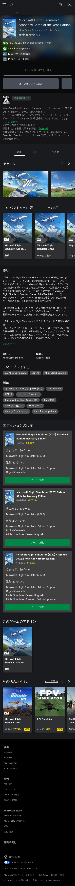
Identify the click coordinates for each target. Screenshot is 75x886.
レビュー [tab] (37, 151)
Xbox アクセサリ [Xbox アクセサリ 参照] (11, 768)
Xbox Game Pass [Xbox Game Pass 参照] (10, 763)
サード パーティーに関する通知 (17, 880)
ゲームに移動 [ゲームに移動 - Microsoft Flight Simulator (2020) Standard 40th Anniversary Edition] (37, 480)
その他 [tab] (55, 151)
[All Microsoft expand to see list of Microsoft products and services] (4, 5)
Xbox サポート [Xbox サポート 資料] (10, 784)
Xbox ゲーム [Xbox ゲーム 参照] (9, 757)
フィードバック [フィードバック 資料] (10, 789)
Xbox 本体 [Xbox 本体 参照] (8, 752)
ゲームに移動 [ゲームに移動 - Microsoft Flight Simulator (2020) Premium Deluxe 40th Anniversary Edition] (37, 607)
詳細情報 (13, 121)
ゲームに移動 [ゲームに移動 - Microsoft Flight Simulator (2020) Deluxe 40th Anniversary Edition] (37, 542)
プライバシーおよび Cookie (37, 875)
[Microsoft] (37, 3)
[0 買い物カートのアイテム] (62, 5)
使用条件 (54, 875)
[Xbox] (9, 12)
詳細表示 (9, 343)
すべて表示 (51, 207)
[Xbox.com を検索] (12, 4)
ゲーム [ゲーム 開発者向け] (7, 847)
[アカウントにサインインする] (70, 5)
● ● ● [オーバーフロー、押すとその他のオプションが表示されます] (67, 83)
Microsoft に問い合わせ (13, 875)
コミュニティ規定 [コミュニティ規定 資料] (11, 794)
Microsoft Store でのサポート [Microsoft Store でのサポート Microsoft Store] (16, 821)
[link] (17, 236)
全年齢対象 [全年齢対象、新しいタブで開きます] (21, 98)
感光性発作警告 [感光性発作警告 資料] (10, 800)
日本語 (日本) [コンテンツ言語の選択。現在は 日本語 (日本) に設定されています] (14, 857)
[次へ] (69, 163)
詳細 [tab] (19, 151)
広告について (38, 880)
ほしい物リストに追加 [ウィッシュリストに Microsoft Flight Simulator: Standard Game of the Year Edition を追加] (31, 83)
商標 (62, 875)
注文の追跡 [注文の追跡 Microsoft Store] (8, 832)
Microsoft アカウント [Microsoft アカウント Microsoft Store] (13, 815)
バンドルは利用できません (37, 70)
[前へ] (62, 163)
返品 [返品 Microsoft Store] (6, 826)
